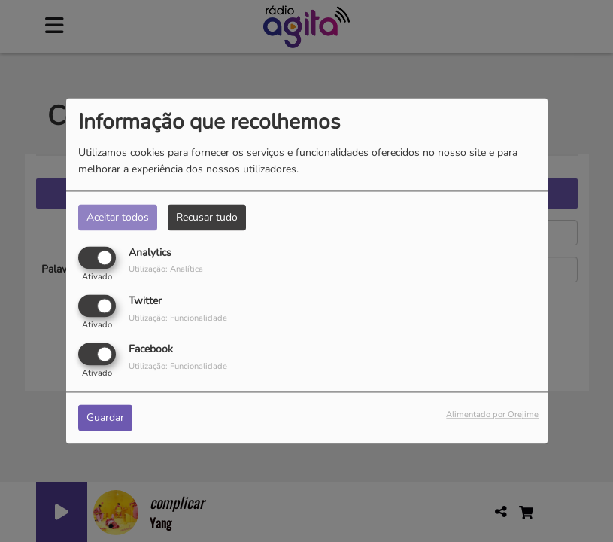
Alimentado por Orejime (492, 415)
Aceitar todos (117, 217)
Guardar (105, 418)
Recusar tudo (207, 217)
